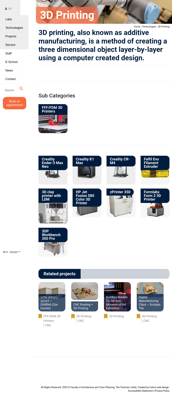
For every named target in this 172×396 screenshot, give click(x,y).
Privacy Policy (162, 390)
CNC (48, 325)
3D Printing (83, 316)
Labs (8, 20)
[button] (24, 89)
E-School (11, 62)
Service (10, 45)
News (9, 71)
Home (137, 26)
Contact (10, 80)
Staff (8, 54)
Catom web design (159, 387)
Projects (10, 37)
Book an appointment (16, 103)
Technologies (14, 28)
